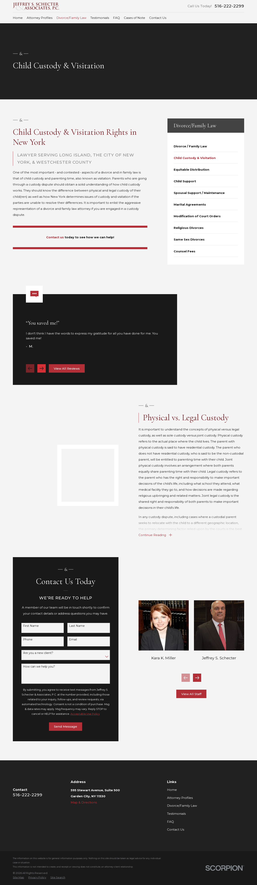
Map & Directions (84, 802)
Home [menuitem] (18, 18)
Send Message (61, 726)
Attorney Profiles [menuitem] (39, 18)
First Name (27, 626)
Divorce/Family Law (182, 806)
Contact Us (175, 829)
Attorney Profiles (180, 798)
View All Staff (197, 694)
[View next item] (41, 372)
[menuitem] (206, 146)
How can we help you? (35, 666)
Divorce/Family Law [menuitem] (71, 18)
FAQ (170, 822)
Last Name (73, 626)
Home (172, 790)
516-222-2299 (229, 6)
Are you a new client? (34, 653)
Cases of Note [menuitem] (134, 18)
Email (69, 639)
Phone (24, 639)
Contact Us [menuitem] (157, 18)
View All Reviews (67, 372)
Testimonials (176, 814)
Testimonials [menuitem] (99, 18)
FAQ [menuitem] (116, 18)
